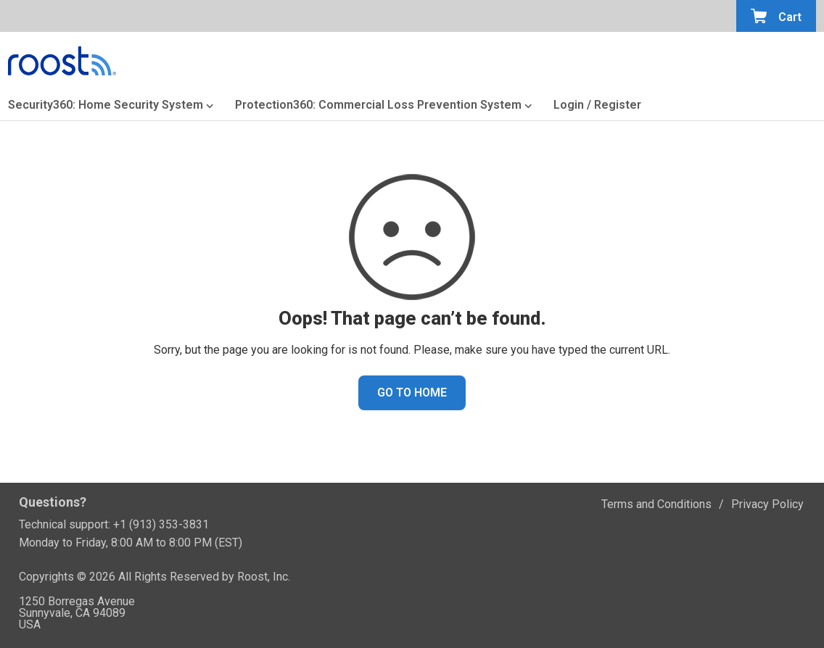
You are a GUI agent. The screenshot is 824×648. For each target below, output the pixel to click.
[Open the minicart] (776, 16)
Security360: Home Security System (105, 106)
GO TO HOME (412, 392)
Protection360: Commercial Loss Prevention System (378, 106)
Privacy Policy (767, 504)
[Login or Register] (597, 108)
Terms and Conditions (656, 504)
